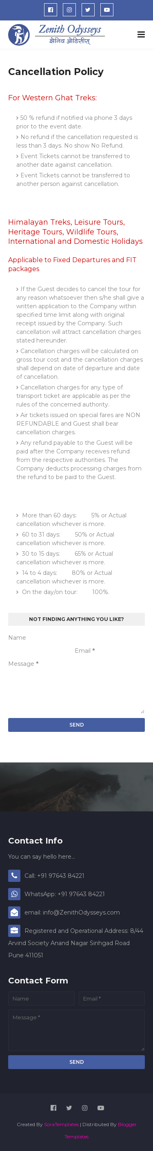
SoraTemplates (61, 1124)
